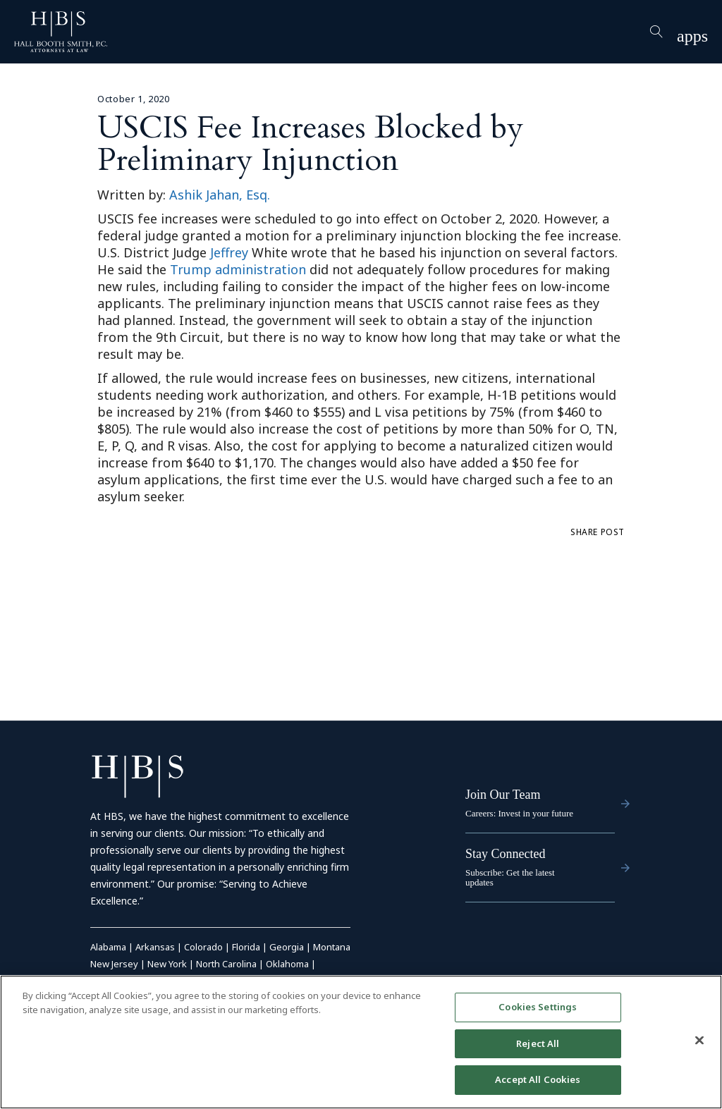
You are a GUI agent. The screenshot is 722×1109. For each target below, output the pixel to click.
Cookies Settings (537, 1006)
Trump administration (238, 269)
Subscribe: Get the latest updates (510, 877)
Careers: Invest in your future (519, 813)
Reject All (537, 1043)
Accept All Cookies (537, 1080)
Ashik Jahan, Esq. (219, 194)
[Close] (699, 1040)
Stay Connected (505, 854)
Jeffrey (229, 252)
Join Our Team (502, 795)
